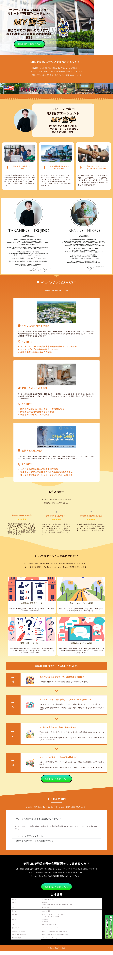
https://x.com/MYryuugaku (50, 941)
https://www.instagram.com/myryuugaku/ (55, 938)
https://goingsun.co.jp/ (49, 928)
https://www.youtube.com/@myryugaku (54, 935)
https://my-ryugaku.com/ (50, 932)
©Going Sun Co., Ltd (56, 952)
